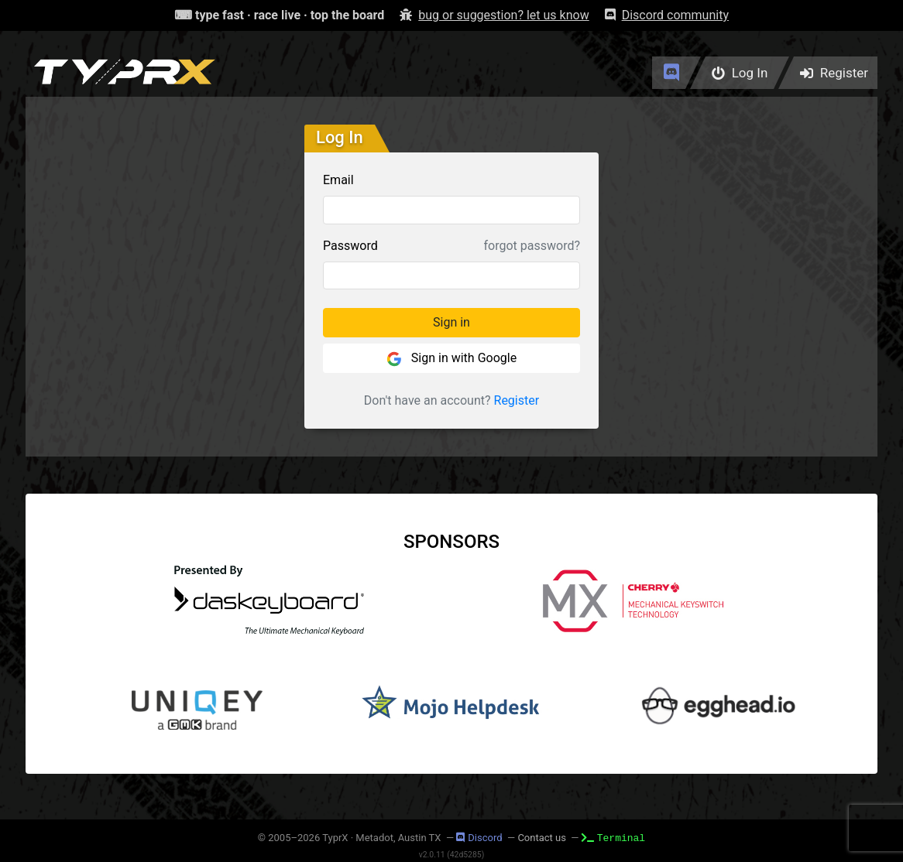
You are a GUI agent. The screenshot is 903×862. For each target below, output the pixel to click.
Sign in (451, 322)
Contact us (541, 837)
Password (350, 245)
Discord (479, 837)
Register (517, 400)
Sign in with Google (451, 359)
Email (338, 180)
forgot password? (532, 245)
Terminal (613, 837)
